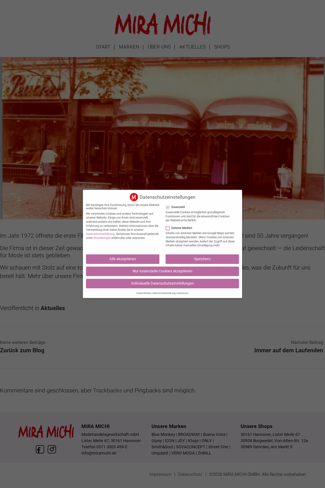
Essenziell (177, 204)
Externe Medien (181, 225)
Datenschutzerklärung (100, 231)
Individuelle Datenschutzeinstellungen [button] (162, 280)
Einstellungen (102, 234)
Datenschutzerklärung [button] (164, 290)
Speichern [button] (202, 256)
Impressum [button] (183, 290)
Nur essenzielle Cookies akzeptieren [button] (162, 268)
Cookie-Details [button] (143, 290)
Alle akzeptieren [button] (122, 256)
